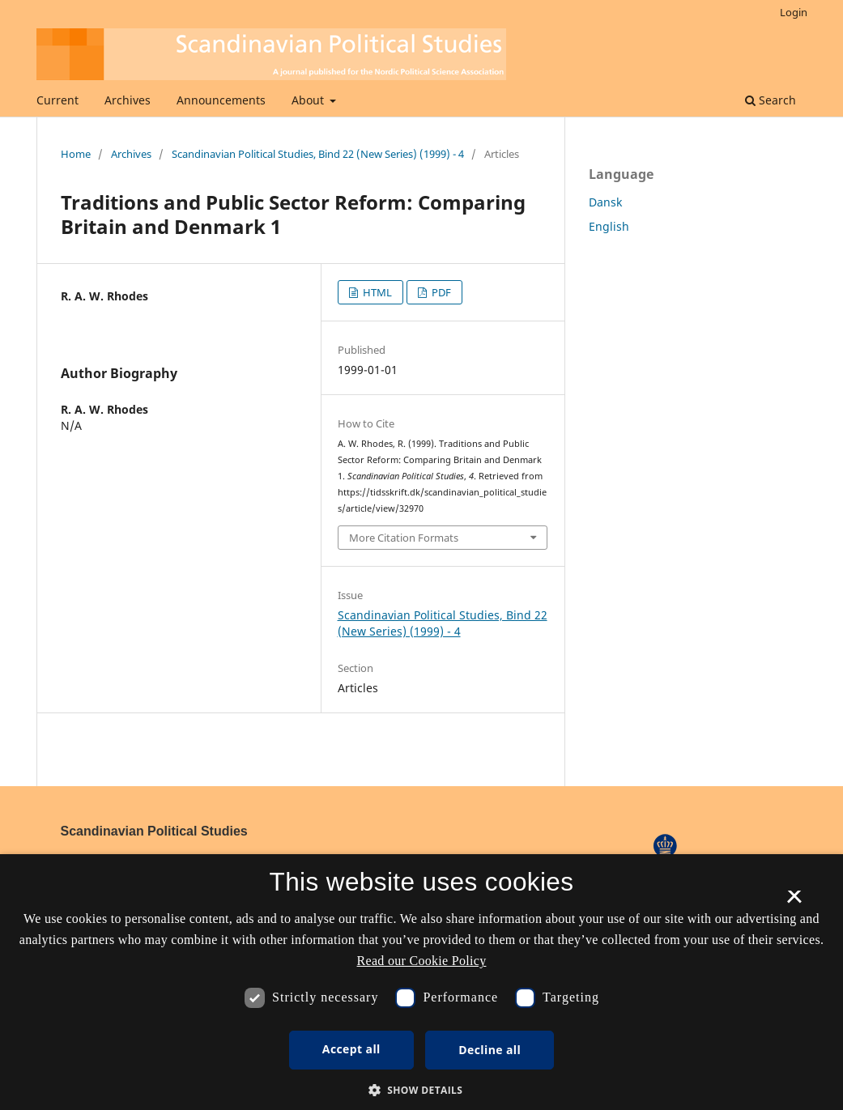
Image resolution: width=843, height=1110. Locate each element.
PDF (440, 292)
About (309, 100)
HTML (376, 292)
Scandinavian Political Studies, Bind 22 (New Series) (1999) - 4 (318, 154)
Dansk (605, 202)
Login (793, 12)
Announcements (221, 100)
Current (57, 100)
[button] (422, 1090)
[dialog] (421, 982)
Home (76, 154)
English (609, 226)
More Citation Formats (403, 537)
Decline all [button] (489, 1049)
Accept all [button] (351, 1049)
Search (770, 100)
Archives (127, 100)
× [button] (794, 902)
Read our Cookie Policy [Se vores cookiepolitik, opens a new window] (422, 961)
